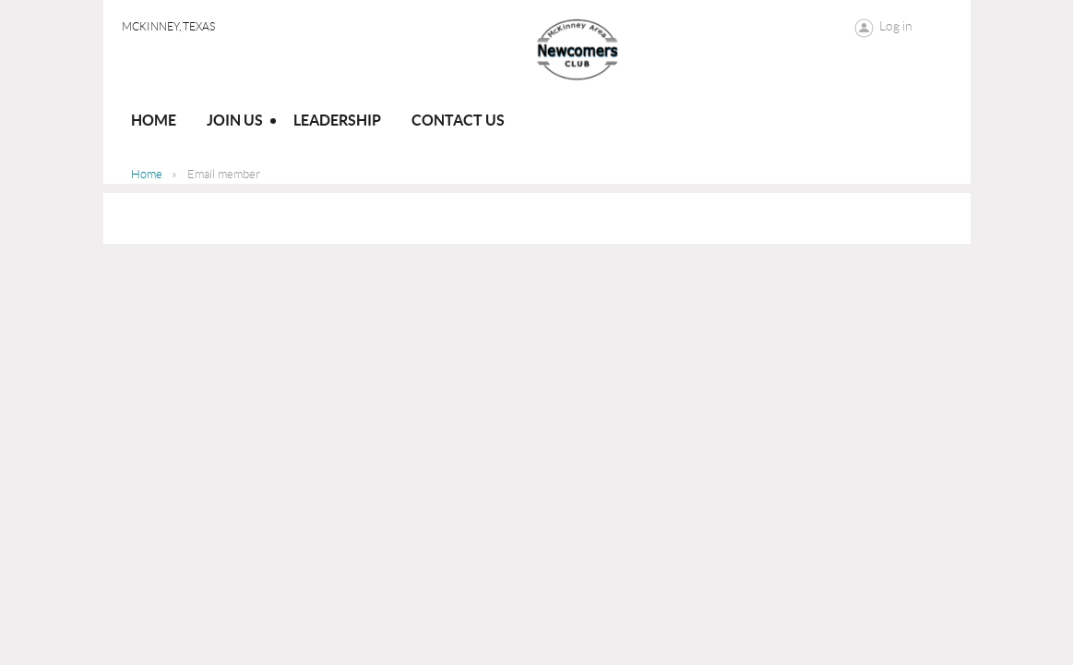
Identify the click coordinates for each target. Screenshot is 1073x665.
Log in (895, 25)
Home (146, 174)
